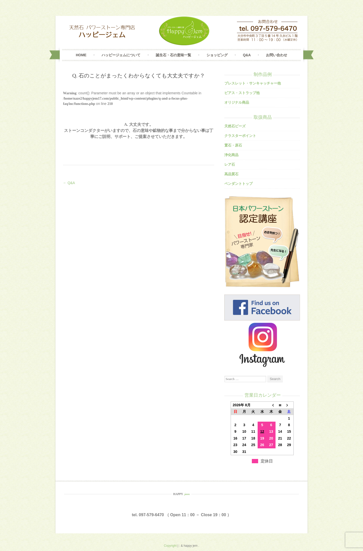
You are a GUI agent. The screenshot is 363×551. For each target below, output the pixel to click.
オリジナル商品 (236, 102)
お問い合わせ (276, 55)
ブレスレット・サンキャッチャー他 (252, 83)
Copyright (170, 545)
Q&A (247, 55)
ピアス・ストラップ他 (242, 93)
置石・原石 (233, 145)
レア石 (229, 164)
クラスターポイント (240, 136)
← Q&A (69, 183)
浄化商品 (231, 155)
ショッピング (217, 55)
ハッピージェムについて (121, 55)
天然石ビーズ (235, 126)
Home (81, 55)
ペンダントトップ (238, 184)
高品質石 (231, 174)
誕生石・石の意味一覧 (173, 55)
